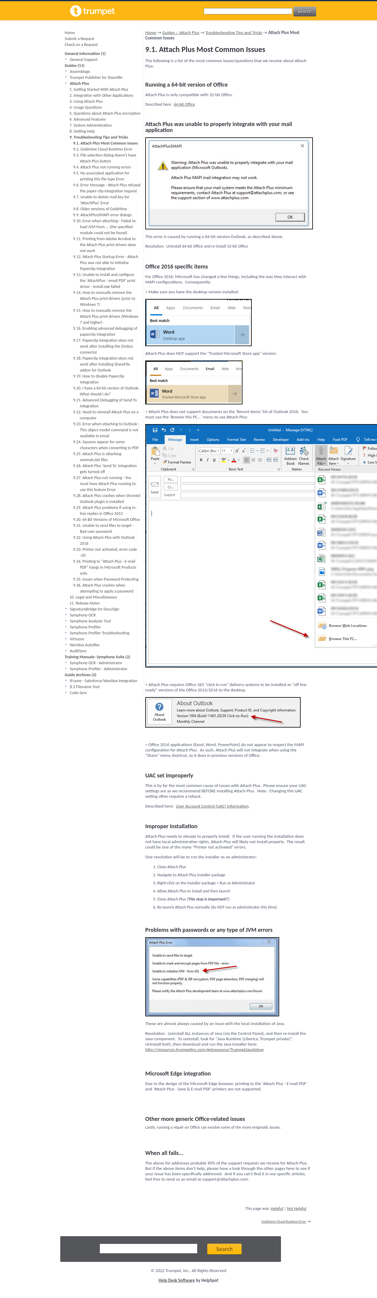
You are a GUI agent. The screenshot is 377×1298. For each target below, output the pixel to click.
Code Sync (78, 692)
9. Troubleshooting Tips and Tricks (98, 137)
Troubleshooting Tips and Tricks (234, 32)
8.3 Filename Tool (85, 686)
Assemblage (80, 71)
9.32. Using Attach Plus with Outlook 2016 (104, 540)
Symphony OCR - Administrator (96, 662)
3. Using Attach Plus (86, 101)
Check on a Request (81, 44)
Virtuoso (77, 639)
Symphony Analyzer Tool (90, 621)
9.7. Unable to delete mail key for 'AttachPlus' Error (101, 199)
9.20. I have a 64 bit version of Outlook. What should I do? (106, 391)
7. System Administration (90, 125)
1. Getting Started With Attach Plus (98, 89)
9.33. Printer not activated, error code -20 (105, 552)
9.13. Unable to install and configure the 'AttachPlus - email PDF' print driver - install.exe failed (104, 280)
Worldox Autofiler (85, 645)
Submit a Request (79, 38)
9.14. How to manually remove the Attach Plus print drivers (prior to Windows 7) (104, 298)
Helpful (277, 1208)
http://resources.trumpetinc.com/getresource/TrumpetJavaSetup (204, 1049)
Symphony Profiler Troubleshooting (99, 633)
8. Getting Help (82, 131)
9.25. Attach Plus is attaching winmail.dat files (97, 456)
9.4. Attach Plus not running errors (102, 167)
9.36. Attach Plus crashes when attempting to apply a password (103, 588)
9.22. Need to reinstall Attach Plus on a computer (105, 415)
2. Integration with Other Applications (101, 95)
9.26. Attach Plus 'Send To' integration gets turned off (105, 468)
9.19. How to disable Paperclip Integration (98, 379)
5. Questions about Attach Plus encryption (104, 113)
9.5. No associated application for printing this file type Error (101, 176)
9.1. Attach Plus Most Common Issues (105, 143)
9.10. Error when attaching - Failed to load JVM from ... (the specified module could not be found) (104, 226)
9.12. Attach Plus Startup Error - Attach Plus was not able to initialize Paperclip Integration (105, 262)
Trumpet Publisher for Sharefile (96, 77)
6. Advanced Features (87, 119)
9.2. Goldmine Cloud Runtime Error (102, 149)
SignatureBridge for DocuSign (94, 609)
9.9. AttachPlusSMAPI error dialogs (102, 214)
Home (70, 32)
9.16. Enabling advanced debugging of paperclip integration (105, 331)
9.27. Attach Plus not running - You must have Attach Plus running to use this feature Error (104, 483)
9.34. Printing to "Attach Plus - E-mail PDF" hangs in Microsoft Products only (104, 567)
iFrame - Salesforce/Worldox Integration (103, 680)
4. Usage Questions (85, 107)
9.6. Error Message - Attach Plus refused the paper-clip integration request (106, 188)
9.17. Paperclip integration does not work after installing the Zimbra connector (103, 346)
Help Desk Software (177, 1280)
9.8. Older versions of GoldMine (100, 208)
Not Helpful (296, 1208)
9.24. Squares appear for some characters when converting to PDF (106, 444)
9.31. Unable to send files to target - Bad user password (103, 528)
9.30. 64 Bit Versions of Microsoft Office (106, 519)
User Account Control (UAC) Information (212, 806)
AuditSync (78, 650)
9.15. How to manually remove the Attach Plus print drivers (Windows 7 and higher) (105, 316)
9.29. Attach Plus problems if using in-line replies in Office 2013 (105, 510)
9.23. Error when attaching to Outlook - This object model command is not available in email (106, 429)
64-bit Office (184, 104)
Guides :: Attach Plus (180, 32)
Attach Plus (79, 83)
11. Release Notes (84, 603)
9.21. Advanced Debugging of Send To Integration (105, 403)
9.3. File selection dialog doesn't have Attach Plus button (104, 158)
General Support (84, 59)
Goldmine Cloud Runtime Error (284, 1221)
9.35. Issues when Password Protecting (105, 579)
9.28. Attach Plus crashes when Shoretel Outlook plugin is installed (106, 498)
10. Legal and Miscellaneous (93, 597)
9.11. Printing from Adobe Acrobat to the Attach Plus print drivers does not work (104, 244)
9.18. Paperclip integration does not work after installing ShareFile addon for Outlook (103, 364)
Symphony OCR (83, 615)
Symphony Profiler (85, 627)
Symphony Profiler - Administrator (98, 668)
